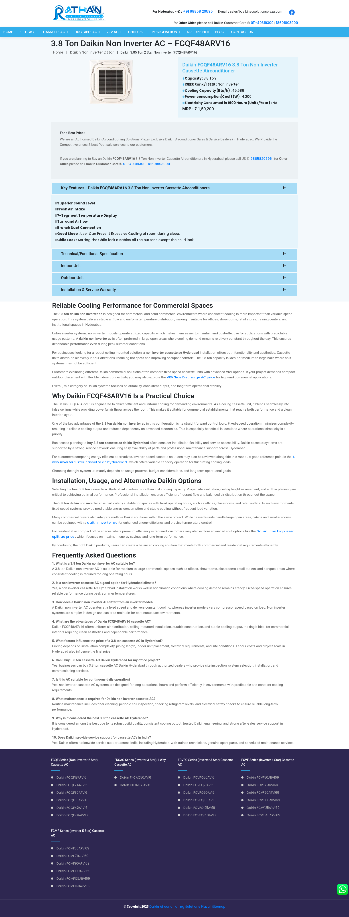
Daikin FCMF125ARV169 (73, 878)
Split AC (27, 31)
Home (8, 31)
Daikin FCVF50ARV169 (263, 777)
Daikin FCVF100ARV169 (263, 800)
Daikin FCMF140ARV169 (74, 886)
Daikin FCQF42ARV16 (72, 807)
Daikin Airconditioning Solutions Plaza (179, 906)
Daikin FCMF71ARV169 (72, 856)
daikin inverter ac (102, 522)
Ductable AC (86, 31)
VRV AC (112, 31)
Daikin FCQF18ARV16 (71, 777)
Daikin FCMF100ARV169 (73, 871)
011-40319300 (262, 22)
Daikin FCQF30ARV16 (72, 792)
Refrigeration (164, 31)
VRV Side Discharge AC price (191, 377)
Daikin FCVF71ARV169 (262, 785)
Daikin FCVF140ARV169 (263, 815)
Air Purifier (196, 31)
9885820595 (261, 158)
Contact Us (242, 31)
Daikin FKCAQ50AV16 (135, 777)
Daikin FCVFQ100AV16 (199, 800)
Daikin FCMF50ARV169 (73, 848)
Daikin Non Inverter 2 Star (92, 52)
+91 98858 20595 (198, 11)
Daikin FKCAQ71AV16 (135, 785)
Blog (219, 31)
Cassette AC (54, 31)
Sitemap (218, 906)
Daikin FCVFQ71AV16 (198, 785)
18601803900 (287, 22)
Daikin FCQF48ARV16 (72, 815)
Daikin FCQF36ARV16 (72, 800)
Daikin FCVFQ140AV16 (199, 815)
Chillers (135, 31)
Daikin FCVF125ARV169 (263, 807)
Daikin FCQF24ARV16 (72, 785)
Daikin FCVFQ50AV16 (198, 777)
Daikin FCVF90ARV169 (263, 792)
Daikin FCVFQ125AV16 (199, 807)
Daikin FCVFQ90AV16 (199, 792)
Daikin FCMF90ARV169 (73, 863)
